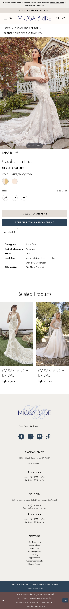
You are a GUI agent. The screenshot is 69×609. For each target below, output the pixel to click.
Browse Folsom (57, 2)
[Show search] (58, 18)
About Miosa (34, 545)
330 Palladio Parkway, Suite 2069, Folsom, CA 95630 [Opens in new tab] (34, 499)
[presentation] (16, 334)
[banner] (34, 18)
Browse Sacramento (34, 5)
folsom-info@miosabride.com (34, 508)
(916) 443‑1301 (34, 463)
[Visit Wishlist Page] (63, 18)
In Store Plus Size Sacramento (22, 33)
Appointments (34, 557)
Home (6, 28)
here (42, 606)
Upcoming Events (34, 551)
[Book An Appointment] (34, 10)
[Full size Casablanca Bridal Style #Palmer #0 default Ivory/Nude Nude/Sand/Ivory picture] (34, 93)
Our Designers (34, 542)
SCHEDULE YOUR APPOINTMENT (34, 222)
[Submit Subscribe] (48, 426)
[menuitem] (5, 18)
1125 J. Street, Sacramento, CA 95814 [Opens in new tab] (34, 457)
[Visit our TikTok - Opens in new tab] (48, 437)
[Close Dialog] (3, 600)
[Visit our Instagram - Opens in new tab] (30, 437)
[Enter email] (35, 426)
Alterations (34, 548)
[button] (5, 18)
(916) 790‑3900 (34, 505)
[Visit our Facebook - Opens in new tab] (21, 437)
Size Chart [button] (62, 190)
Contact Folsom (34, 563)
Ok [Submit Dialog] (65, 600)
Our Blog (34, 554)
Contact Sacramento (34, 560)
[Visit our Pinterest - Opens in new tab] (39, 437)
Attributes (10, 232)
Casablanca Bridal (26, 28)
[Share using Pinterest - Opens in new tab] (17, 152)
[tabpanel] (34, 93)
